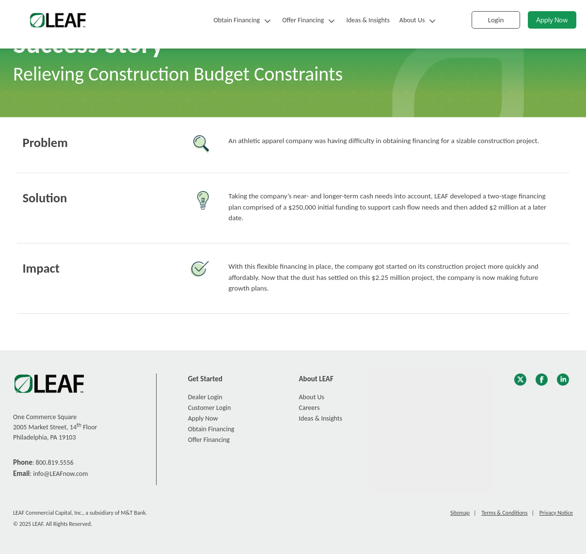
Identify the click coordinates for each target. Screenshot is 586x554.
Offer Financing (303, 20)
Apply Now (552, 20)
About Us (412, 20)
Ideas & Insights (367, 20)
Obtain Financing (236, 20)
